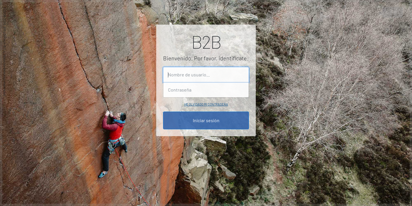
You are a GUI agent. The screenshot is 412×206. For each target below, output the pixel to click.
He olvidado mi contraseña (206, 104)
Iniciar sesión (206, 120)
